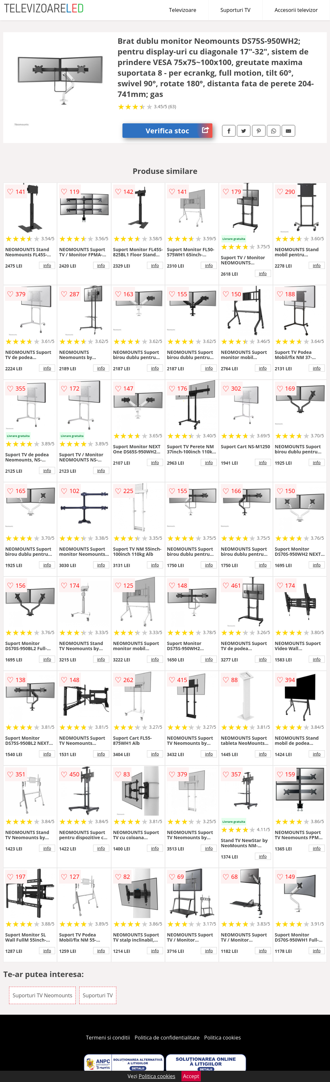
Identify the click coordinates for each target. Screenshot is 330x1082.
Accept (191, 1076)
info (47, 265)
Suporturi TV (235, 10)
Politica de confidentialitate (167, 1037)
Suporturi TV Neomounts (42, 995)
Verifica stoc (179, 130)
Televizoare (182, 10)
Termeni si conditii (108, 1037)
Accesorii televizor (296, 10)
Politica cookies (222, 1037)
